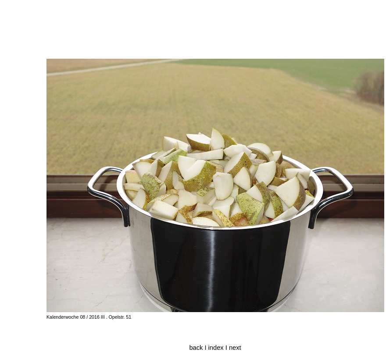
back (196, 347)
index (216, 347)
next (235, 347)
